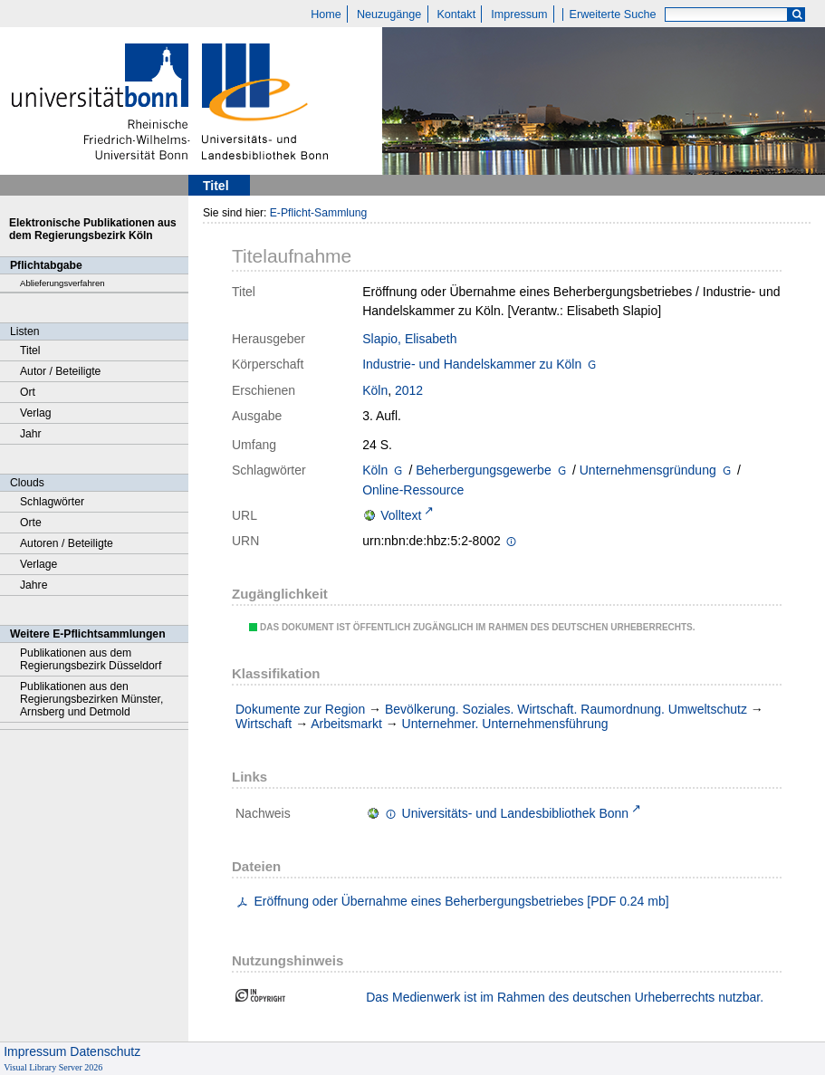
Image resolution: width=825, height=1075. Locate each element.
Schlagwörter (52, 501)
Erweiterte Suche (613, 14)
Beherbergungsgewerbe (483, 470)
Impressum (519, 14)
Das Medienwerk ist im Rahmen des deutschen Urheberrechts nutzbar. (564, 997)
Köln (375, 390)
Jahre (33, 585)
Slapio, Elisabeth (409, 338)
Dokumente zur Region (300, 709)
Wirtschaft (263, 723)
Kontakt (455, 14)
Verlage (38, 564)
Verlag (36, 413)
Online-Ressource (413, 490)
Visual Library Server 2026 (53, 1067)
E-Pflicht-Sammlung (319, 212)
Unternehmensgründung (648, 470)
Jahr (31, 433)
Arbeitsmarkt (346, 723)
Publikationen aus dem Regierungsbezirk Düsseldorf (90, 659)
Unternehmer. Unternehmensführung (505, 723)
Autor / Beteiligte (60, 371)
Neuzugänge (389, 14)
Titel (30, 350)
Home (326, 14)
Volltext (400, 515)
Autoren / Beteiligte (66, 543)
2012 (409, 390)
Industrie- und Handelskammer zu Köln (471, 364)
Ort (27, 392)
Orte (31, 522)
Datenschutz (105, 1051)
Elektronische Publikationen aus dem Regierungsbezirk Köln (93, 229)
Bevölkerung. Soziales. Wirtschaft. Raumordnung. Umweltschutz (566, 709)
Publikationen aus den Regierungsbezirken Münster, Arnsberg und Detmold (91, 699)
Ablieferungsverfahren (62, 283)
